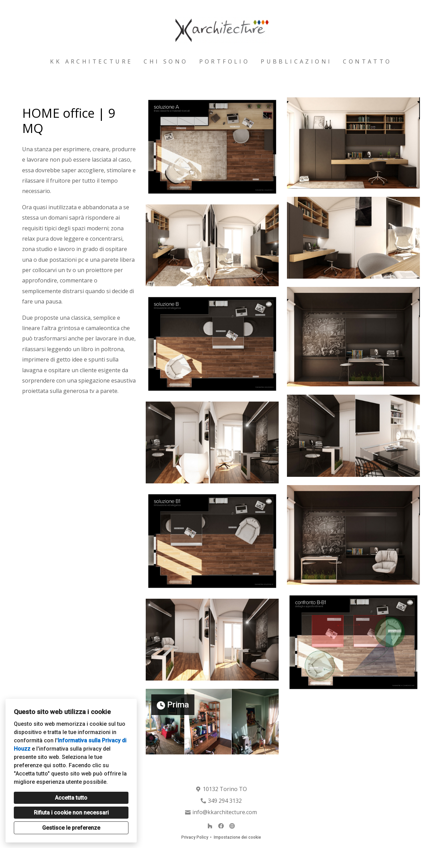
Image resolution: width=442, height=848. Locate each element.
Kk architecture (91, 61)
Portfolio (224, 61)
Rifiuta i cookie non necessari (71, 812)
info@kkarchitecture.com (224, 812)
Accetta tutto (71, 797)
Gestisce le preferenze (71, 828)
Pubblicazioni (296, 61)
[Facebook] (221, 825)
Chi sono (166, 61)
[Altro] (232, 825)
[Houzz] (209, 825)
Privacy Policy (194, 837)
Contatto (367, 61)
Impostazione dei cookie (237, 837)
